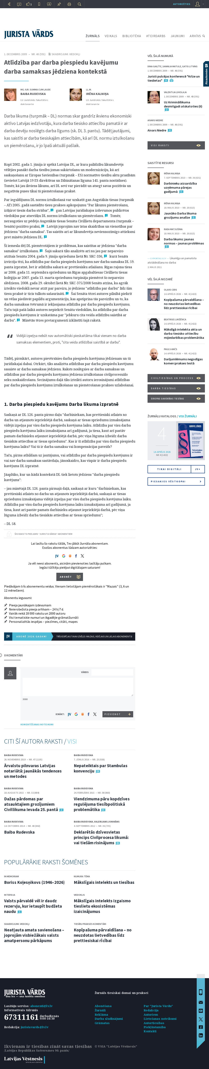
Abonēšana (103, 1006)
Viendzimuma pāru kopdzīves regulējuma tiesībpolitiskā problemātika (102, 804)
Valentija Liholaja (175, 92)
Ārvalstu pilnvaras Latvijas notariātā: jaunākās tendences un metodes (33, 771)
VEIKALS (111, 36)
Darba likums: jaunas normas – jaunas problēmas (184, 241)
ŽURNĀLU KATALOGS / (172, 416)
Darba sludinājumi (109, 1019)
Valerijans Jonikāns (106, 821)
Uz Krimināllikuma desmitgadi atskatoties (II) (183, 104)
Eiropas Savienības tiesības (176, 398)
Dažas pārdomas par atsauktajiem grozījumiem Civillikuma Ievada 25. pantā (31, 804)
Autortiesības (154, 1023)
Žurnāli (100, 1010)
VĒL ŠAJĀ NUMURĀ (160, 56)
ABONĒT (66, 576)
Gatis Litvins (190, 66)
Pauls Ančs (170, 349)
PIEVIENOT (112, 714)
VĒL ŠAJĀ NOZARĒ (160, 279)
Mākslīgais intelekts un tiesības (104, 882)
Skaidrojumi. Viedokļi (66, 54)
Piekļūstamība (155, 1027)
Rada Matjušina (173, 229)
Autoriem (151, 1015)
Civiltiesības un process (176, 378)
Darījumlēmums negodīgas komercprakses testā (183, 361)
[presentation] (113, 703)
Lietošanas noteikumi (160, 1019)
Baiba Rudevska (33, 94)
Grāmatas (102, 1023)
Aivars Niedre (155, 120)
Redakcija (151, 1010)
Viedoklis (79, 894)
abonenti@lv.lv (41, 1006)
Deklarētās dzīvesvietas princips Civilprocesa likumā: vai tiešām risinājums (101, 837)
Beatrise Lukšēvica (175, 319)
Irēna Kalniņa (97, 94)
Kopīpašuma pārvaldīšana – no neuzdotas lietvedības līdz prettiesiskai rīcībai (103, 935)
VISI (72, 741)
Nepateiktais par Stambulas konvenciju (100, 768)
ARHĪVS (195, 36)
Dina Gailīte (154, 66)
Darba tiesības (176, 388)
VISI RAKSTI (176, 145)
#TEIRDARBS (156, 36)
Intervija (9, 894)
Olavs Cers (170, 289)
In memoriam (11, 876)
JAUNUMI (178, 36)
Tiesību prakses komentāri (90, 923)
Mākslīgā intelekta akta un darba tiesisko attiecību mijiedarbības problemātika (184, 333)
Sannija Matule (171, 66)
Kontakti (150, 1031)
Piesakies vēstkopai (176, 481)
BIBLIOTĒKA (131, 36)
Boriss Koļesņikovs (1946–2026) (34, 882)
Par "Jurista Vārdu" (158, 1006)
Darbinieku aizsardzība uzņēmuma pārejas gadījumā (180, 187)
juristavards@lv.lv (34, 1027)
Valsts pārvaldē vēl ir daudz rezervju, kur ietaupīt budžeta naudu (33, 906)
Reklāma (101, 1015)
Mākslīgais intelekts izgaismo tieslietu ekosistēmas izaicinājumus (102, 906)
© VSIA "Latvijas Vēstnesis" (116, 1046)
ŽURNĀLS (93, 36)
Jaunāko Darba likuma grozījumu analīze (180, 215)
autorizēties (181, 4)
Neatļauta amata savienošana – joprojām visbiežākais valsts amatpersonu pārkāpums (34, 935)
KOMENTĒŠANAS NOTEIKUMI (36, 724)
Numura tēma (82, 876)
